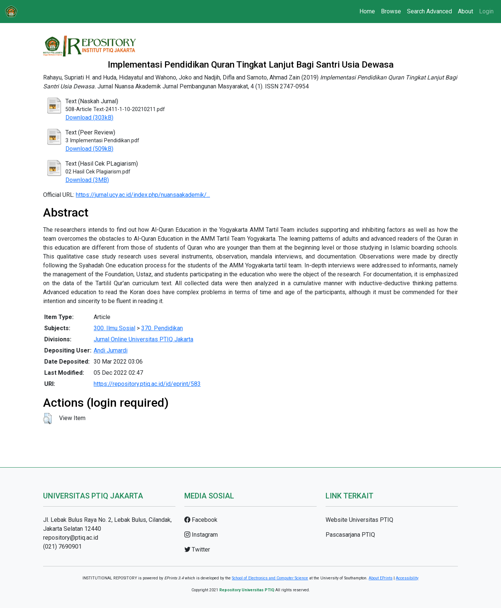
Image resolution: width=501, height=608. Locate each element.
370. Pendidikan (162, 328)
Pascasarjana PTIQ (350, 534)
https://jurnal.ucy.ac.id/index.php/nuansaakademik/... (143, 194)
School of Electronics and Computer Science (270, 578)
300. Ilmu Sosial (114, 328)
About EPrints (380, 578)
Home (367, 11)
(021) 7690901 (62, 546)
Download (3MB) (87, 179)
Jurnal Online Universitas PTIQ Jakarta (143, 339)
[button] (47, 418)
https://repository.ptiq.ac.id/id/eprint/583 (147, 383)
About (465, 11)
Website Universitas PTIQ (359, 519)
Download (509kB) (89, 148)
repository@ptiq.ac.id (70, 537)
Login (486, 11)
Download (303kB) (89, 117)
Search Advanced (429, 11)
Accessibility (407, 578)
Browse (391, 11)
